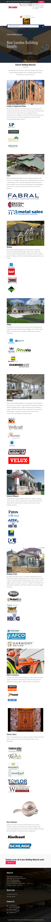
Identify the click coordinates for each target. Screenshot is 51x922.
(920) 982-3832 (26, 5)
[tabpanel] (25, 44)
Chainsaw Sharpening (12, 894)
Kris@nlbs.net (12, 912)
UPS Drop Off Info (11, 896)
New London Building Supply (25, 920)
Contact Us (11, 862)
